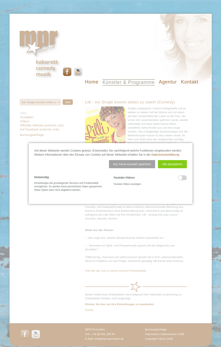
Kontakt (189, 82)
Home (91, 82)
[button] (132, 164)
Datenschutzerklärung (165, 154)
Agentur (168, 82)
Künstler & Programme (128, 82)
